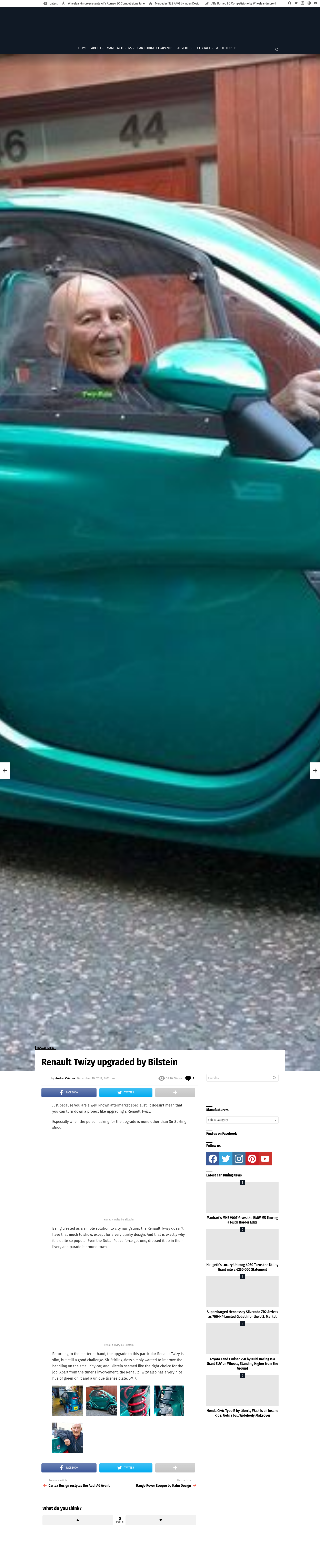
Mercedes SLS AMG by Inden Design (177, 3)
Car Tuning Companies (155, 49)
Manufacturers (119, 49)
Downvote (161, 1521)
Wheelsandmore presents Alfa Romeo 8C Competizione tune (105, 3)
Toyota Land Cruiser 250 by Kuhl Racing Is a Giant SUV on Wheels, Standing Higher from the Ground (242, 1365)
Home (82, 49)
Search (274, 1079)
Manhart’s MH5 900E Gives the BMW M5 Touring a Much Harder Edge (242, 1221)
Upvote (77, 1521)
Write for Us (226, 49)
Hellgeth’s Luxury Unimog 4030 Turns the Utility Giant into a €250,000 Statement (243, 1268)
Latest (53, 3)
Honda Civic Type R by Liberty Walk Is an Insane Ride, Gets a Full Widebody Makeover (242, 1414)
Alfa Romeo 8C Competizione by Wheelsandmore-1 (243, 3)
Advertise (185, 49)
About (96, 49)
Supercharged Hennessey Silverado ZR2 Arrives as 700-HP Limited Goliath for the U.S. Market (242, 1315)
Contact (203, 49)
